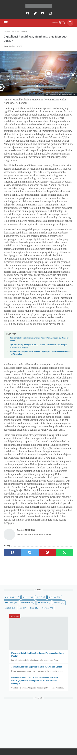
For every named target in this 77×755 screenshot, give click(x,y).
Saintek (47, 608)
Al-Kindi (59, 602)
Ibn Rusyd (44, 602)
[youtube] (42, 13)
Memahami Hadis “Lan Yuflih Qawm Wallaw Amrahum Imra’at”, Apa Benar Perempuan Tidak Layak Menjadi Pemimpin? (34, 680)
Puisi (34, 608)
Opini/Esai (12, 597)
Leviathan (11, 602)
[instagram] (49, 13)
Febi (22, 608)
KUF (41, 597)
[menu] (6, 22)
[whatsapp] (64, 552)
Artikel (10, 608)
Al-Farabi (54, 597)
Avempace (27, 602)
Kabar (28, 597)
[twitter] (34, 13)
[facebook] (27, 13)
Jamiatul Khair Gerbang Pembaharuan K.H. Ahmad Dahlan (36, 667)
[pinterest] (47, 552)
